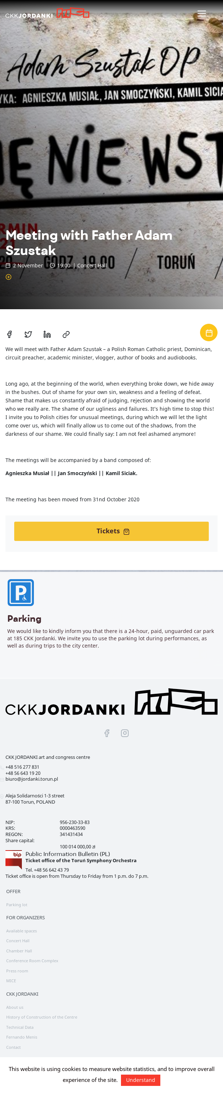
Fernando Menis (21, 1037)
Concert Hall (18, 940)
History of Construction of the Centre (41, 1017)
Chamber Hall (19, 950)
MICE (11, 980)
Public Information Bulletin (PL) (68, 854)
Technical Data (20, 1027)
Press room (17, 970)
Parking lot (16, 904)
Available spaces (21, 930)
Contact (13, 1047)
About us (14, 1007)
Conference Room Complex (32, 960)
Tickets (113, 530)
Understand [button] (140, 1079)
